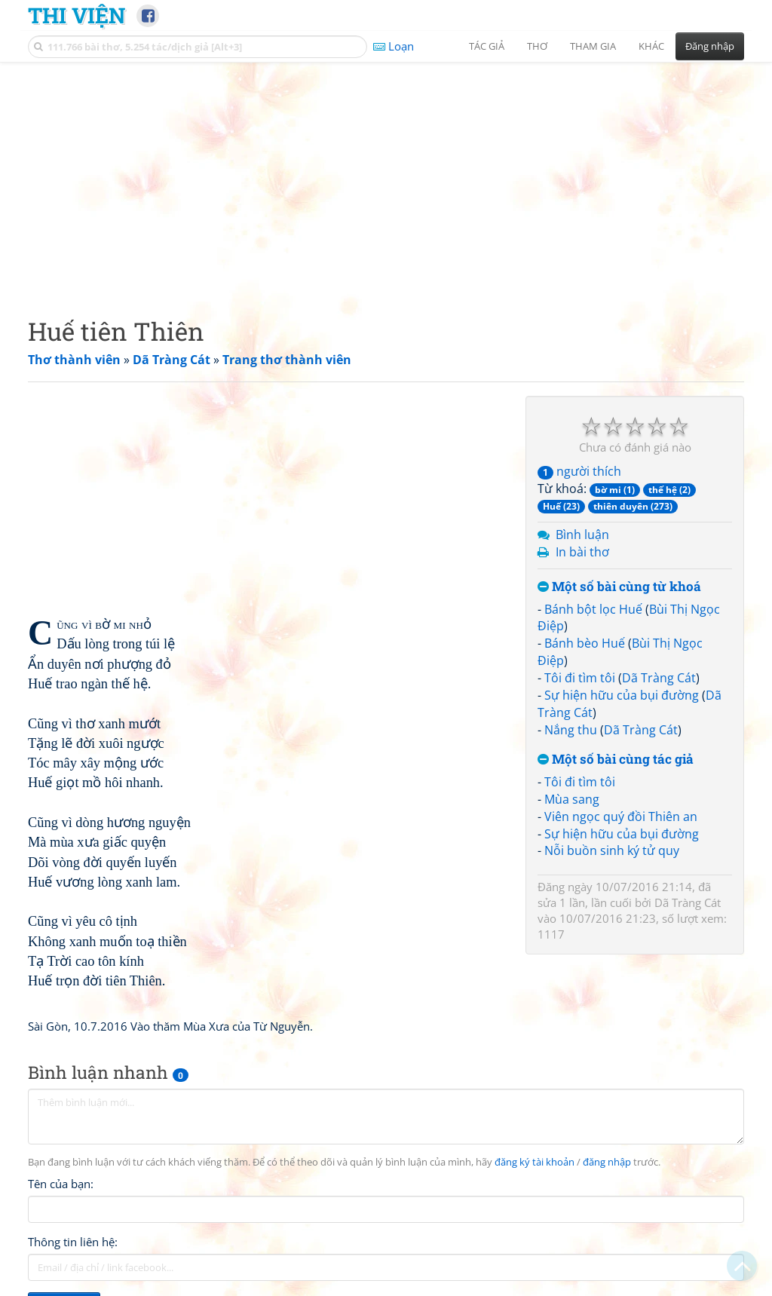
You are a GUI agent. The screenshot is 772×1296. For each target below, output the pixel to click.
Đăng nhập (709, 46)
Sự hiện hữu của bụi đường (621, 695)
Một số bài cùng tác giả (616, 759)
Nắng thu (570, 730)
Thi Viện (76, 15)
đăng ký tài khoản (534, 1162)
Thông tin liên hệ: (73, 1241)
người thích (579, 471)
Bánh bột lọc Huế (593, 609)
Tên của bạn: (60, 1183)
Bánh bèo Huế (584, 643)
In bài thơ (582, 552)
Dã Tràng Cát (659, 677)
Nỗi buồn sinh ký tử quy (611, 850)
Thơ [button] (537, 46)
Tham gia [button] (593, 46)
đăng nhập (607, 1162)
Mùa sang (571, 799)
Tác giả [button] (486, 46)
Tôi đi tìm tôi (579, 677)
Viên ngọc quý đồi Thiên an (620, 816)
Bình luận (582, 534)
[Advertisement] (386, 177)
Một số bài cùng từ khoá (619, 587)
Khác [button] (651, 46)
